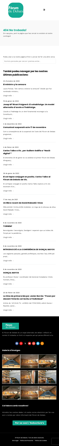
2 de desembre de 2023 (12, 124)
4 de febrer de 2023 (11, 147)
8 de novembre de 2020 (12, 223)
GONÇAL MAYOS (11, 272)
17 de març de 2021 (10, 199)
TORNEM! (7, 226)
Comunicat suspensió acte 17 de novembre (24, 127)
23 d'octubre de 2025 (11, 81)
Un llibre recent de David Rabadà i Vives (23, 203)
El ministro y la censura (14, 84)
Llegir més (8, 96)
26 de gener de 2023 (11, 173)
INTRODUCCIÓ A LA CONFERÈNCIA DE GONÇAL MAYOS (29, 249)
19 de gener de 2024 (11, 101)
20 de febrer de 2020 (11, 293)
